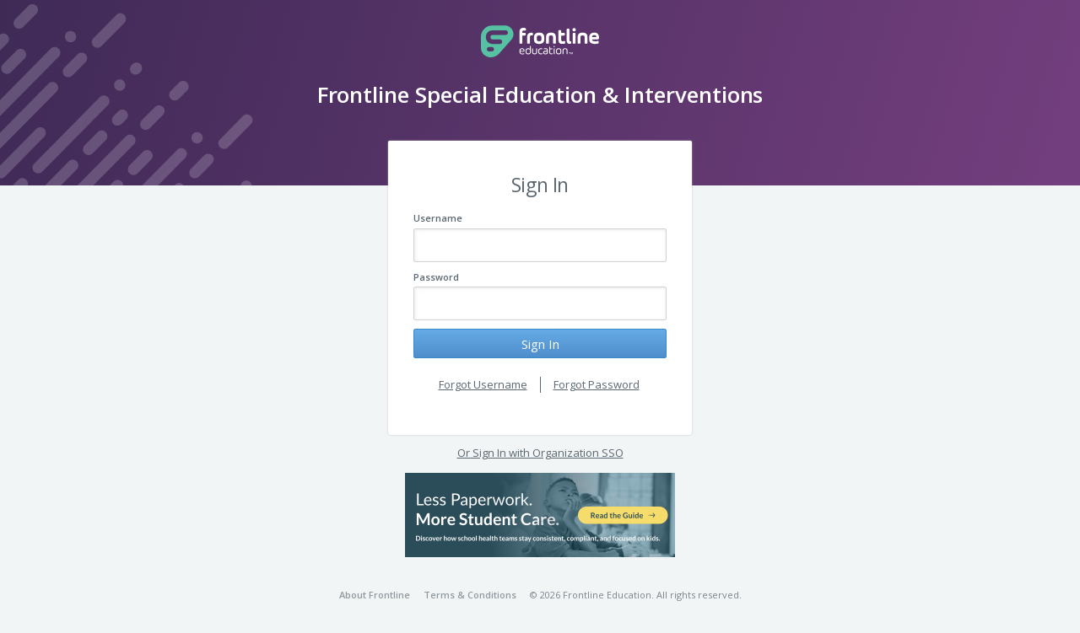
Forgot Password (597, 384)
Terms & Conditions (470, 594)
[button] (540, 515)
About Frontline (374, 594)
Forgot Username (483, 384)
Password (436, 277)
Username (437, 218)
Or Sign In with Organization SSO (540, 452)
